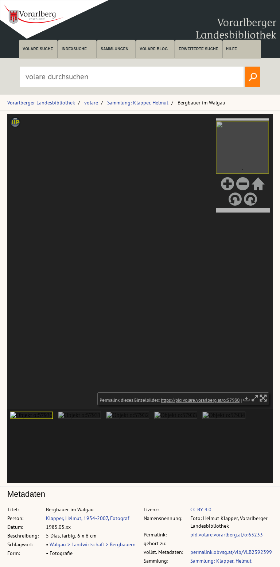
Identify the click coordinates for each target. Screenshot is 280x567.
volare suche (38, 49)
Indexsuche (74, 49)
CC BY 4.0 (200, 509)
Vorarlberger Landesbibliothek (41, 102)
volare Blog (154, 49)
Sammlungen (114, 49)
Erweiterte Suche (198, 49)
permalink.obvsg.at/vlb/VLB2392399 (231, 552)
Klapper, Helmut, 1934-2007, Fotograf (87, 518)
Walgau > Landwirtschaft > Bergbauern (93, 544)
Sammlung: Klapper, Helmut (137, 102)
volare (91, 102)
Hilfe (231, 49)
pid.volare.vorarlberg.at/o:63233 (226, 534)
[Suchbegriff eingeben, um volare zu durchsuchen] (132, 77)
